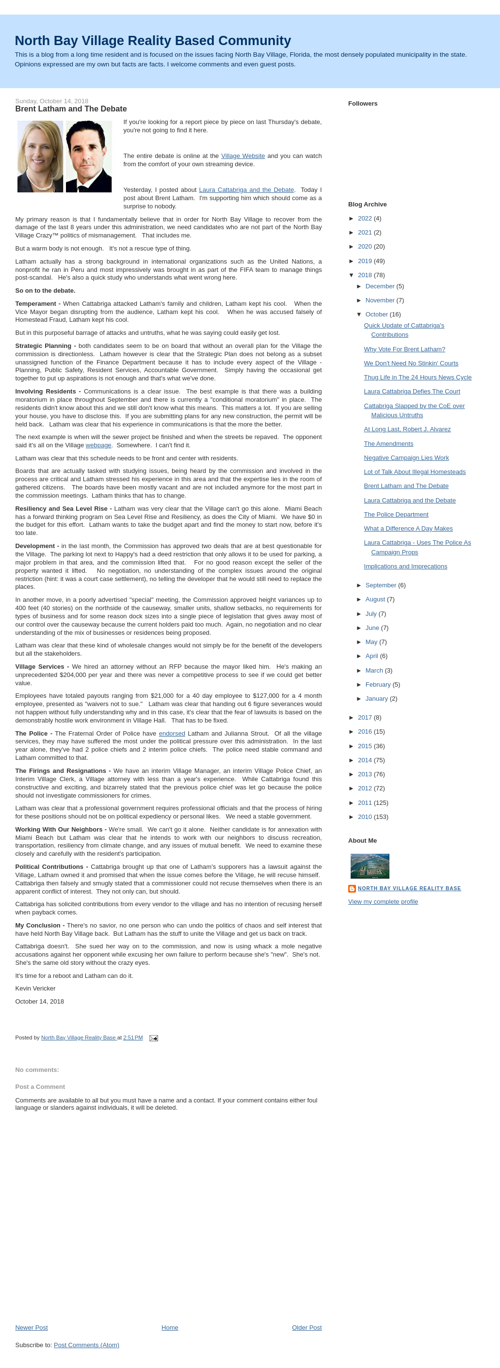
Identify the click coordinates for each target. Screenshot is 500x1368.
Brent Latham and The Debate (406, 485)
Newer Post (31, 1327)
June (373, 627)
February (379, 684)
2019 (366, 261)
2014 (366, 760)
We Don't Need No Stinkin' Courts (411, 363)
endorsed (172, 733)
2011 (366, 802)
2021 (366, 232)
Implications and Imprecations (406, 566)
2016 (366, 731)
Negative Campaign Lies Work (406, 457)
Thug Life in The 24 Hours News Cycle (418, 377)
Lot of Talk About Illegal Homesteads (415, 471)
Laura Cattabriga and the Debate (246, 189)
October (378, 314)
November (381, 300)
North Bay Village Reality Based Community (153, 40)
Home (169, 1327)
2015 (366, 746)
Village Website (243, 155)
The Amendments (389, 443)
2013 (366, 774)
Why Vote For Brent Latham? (405, 349)
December (381, 286)
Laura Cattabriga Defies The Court (412, 391)
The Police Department (396, 514)
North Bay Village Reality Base (409, 888)
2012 (366, 788)
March (375, 670)
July (372, 613)
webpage (99, 445)
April (373, 656)
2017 (366, 717)
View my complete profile (383, 901)
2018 (366, 275)
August (376, 599)
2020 (366, 246)
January (378, 698)
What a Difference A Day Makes (408, 528)
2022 (366, 218)
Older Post (307, 1327)
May (372, 641)
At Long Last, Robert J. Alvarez (407, 429)
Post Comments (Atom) (86, 1345)
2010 (366, 816)
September (382, 585)
